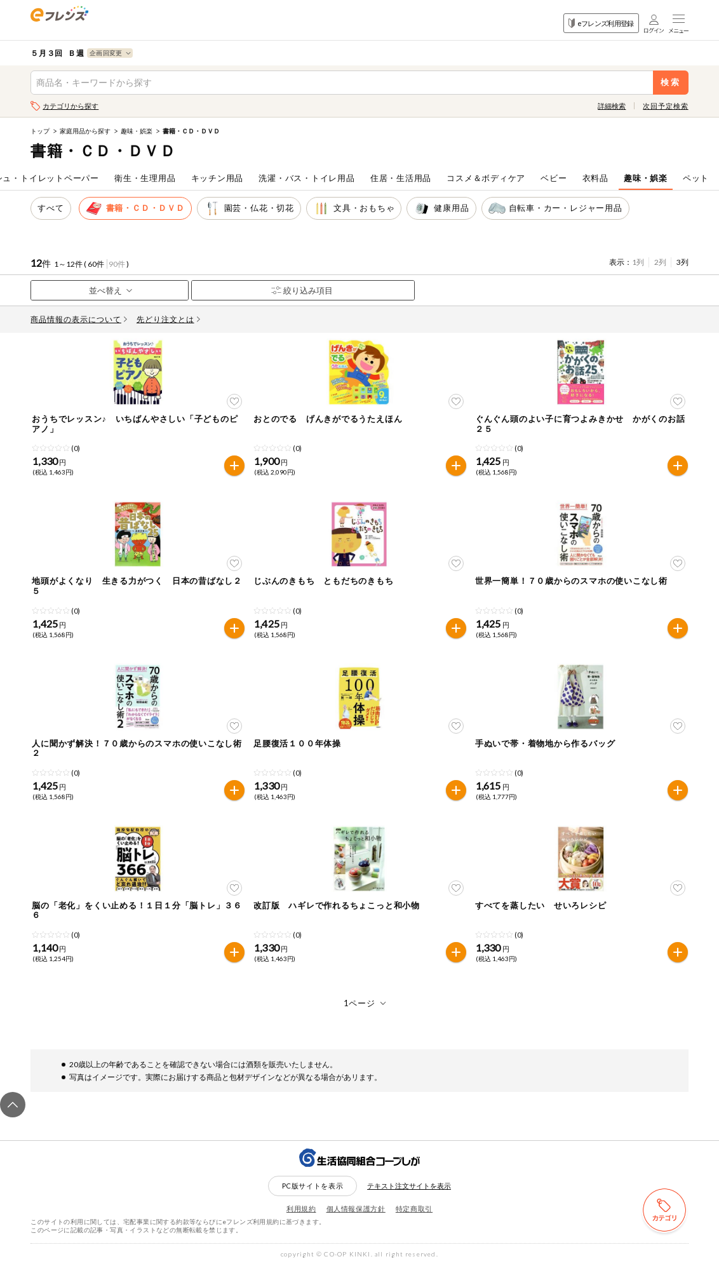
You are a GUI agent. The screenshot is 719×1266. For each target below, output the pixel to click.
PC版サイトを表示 (313, 1186)
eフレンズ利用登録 (601, 23)
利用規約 (301, 1208)
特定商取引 (414, 1208)
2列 (660, 262)
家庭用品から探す (85, 131)
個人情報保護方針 (356, 1208)
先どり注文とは (168, 319)
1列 (638, 262)
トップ (40, 131)
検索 (670, 82)
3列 (682, 262)
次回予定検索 (665, 106)
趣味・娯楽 (136, 131)
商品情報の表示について (78, 319)
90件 (117, 264)
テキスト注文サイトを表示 (409, 1185)
